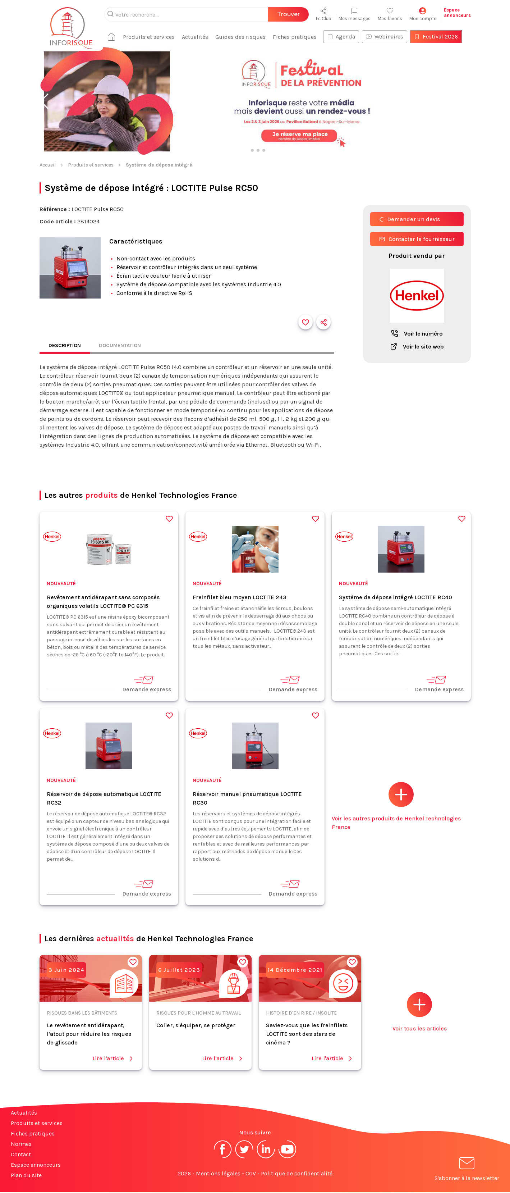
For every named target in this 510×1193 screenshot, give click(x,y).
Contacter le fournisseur (417, 239)
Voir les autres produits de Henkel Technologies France (396, 807)
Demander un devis (409, 219)
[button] (44, 101)
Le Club (323, 14)
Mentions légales (218, 1174)
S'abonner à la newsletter (467, 1171)
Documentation (125, 345)
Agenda (347, 36)
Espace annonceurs (36, 1165)
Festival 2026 (442, 36)
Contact (21, 1155)
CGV (250, 1174)
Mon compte (422, 14)
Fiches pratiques (300, 36)
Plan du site (26, 1175)
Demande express (146, 684)
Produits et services (154, 36)
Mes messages (355, 14)
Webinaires (390, 36)
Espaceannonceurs (457, 12)
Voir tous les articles (419, 1013)
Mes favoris (390, 14)
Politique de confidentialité (296, 1174)
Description (66, 345)
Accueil (48, 165)
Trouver (288, 14)
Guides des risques (246, 36)
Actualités (201, 36)
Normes (21, 1144)
